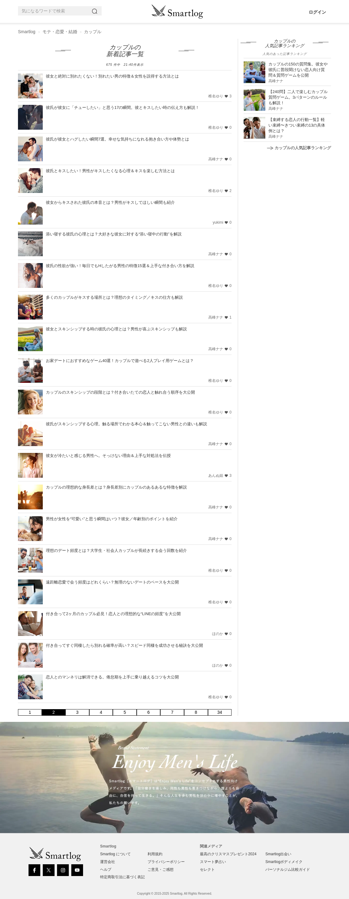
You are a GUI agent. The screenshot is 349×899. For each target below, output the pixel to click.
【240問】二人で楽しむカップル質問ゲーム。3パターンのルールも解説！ (298, 97)
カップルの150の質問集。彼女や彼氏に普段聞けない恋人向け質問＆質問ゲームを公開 (298, 70)
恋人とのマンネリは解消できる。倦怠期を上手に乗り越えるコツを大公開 (112, 677)
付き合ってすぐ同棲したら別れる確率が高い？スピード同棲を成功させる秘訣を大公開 (124, 645)
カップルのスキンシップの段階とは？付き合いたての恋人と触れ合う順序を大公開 (120, 392)
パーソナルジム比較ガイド (287, 869)
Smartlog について (115, 854)
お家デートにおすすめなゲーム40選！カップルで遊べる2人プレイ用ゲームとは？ (120, 360)
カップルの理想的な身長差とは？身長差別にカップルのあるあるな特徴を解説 (116, 487)
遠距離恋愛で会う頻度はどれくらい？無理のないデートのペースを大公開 (112, 582)
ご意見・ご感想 (161, 869)
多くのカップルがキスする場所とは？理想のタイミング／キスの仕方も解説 (114, 297)
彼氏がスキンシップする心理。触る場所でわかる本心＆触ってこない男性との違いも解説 (126, 424)
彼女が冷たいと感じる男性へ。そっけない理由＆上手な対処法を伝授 (108, 455)
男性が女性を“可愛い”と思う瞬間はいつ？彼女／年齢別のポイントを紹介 (112, 519)
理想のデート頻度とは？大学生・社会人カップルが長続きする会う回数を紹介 (116, 550)
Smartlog (26, 31)
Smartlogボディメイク (284, 862)
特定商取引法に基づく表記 (122, 877)
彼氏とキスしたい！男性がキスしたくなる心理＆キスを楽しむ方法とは (110, 170)
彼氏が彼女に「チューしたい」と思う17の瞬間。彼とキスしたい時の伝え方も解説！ (122, 107)
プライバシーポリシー (166, 862)
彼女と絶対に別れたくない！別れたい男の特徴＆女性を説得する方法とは (112, 76)
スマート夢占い (213, 862)
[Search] (96, 11)
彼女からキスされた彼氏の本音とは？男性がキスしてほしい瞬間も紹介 (110, 202)
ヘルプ (105, 869)
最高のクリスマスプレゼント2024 (228, 854)
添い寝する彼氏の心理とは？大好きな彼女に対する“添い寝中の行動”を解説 (114, 234)
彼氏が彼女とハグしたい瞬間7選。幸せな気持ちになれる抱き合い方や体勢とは (117, 139)
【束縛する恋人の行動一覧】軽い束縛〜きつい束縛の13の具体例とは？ (296, 125)
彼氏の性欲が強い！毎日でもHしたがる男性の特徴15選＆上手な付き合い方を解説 (120, 265)
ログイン (317, 12)
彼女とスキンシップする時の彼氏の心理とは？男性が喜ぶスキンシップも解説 (116, 329)
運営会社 (107, 862)
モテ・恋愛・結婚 (59, 31)
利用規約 (155, 854)
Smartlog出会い (278, 854)
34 (219, 712)
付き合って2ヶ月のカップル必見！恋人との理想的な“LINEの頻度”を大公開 (113, 613)
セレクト (207, 869)
